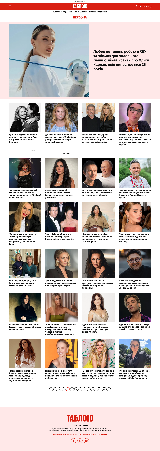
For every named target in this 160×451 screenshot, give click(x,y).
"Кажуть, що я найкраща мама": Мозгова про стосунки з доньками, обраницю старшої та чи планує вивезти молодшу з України (135, 139)
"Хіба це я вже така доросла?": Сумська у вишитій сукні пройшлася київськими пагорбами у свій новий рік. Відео (24, 239)
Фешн (71, 12)
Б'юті (77, 12)
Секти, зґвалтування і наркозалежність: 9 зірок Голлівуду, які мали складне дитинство (59, 194)
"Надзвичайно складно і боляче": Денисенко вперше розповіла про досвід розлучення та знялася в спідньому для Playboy (22, 376)
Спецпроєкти (102, 12)
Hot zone (92, 12)
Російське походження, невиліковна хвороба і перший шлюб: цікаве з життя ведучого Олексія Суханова (134, 284)
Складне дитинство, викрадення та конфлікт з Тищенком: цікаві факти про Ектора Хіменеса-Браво (135, 194)
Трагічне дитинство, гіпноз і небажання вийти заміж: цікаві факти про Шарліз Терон (60, 283)
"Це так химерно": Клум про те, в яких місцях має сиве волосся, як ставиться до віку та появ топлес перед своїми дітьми (98, 374)
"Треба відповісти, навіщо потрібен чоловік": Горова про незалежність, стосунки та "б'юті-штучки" (97, 238)
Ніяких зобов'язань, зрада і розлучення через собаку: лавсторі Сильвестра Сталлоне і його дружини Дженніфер (97, 138)
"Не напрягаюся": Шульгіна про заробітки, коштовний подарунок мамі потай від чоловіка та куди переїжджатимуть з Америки (60, 329)
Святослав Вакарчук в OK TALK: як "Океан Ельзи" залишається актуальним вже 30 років (97, 192)
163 (99, 389)
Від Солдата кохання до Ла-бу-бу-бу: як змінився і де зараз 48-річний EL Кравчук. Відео (135, 327)
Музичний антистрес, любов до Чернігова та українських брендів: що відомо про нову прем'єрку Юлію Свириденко (134, 374)
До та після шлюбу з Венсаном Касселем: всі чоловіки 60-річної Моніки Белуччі (25, 327)
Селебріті (56, 12)
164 (104, 389)
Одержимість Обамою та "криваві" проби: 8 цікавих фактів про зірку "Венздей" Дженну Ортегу (95, 328)
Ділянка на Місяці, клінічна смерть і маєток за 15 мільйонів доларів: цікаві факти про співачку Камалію (60, 138)
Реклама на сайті (59, 434)
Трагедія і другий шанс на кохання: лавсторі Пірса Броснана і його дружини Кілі (59, 236)
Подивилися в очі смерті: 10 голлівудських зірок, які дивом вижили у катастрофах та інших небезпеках (61, 374)
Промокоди (102, 434)
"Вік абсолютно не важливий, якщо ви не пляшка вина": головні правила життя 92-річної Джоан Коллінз (25, 194)
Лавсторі (83, 12)
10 (93, 389)
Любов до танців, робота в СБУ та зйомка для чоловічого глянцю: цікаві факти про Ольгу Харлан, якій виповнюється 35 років (121, 60)
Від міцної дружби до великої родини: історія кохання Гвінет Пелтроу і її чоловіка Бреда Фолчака (24, 138)
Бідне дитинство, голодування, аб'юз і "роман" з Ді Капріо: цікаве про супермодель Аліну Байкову (134, 238)
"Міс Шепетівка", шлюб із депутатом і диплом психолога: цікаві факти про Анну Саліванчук (97, 284)
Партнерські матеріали (87, 434)
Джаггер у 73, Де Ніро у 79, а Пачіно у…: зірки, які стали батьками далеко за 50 (22, 283)
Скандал (64, 12)
